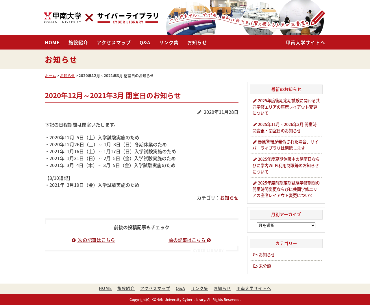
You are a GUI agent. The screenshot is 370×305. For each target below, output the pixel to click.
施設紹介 (78, 42)
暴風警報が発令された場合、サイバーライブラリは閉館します (285, 144)
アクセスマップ (114, 42)
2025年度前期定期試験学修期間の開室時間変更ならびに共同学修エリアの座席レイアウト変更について (286, 189)
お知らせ (197, 42)
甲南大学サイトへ (305, 42)
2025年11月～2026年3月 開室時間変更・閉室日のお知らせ (284, 127)
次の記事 (93, 239)
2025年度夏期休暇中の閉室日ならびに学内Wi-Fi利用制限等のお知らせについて (286, 165)
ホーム (50, 75)
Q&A (145, 42)
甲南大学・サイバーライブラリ (101, 18)
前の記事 (190, 239)
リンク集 (169, 42)
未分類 (261, 266)
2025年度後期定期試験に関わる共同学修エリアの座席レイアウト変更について (286, 106)
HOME (52, 42)
